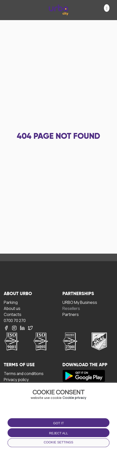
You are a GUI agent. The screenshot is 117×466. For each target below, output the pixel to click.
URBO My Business (79, 302)
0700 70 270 (15, 320)
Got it (58, 423)
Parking (11, 302)
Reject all (58, 433)
